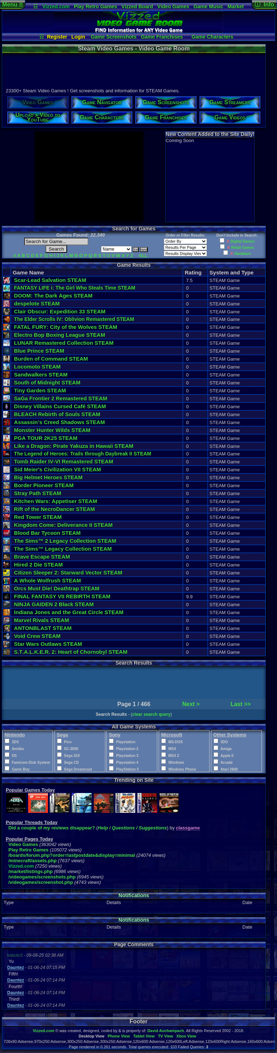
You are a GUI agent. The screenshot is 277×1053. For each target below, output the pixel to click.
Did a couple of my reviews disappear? (51, 827)
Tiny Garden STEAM (40, 390)
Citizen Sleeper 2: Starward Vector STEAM (68, 572)
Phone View (118, 1036)
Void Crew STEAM (37, 636)
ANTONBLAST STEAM (43, 628)
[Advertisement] (133, 69)
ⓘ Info (264, 4)
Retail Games (242, 248)
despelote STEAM (37, 303)
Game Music (208, 6)
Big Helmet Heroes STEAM (48, 477)
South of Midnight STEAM (47, 382)
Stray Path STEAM (37, 493)
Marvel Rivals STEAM (41, 620)
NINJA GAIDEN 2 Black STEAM (54, 604)
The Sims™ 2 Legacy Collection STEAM (65, 541)
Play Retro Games (95, 6)
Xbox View (186, 1036)
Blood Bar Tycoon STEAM (47, 533)
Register (57, 37)
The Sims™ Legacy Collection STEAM (63, 549)
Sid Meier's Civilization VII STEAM (57, 469)
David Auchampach (166, 1030)
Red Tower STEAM (38, 517)
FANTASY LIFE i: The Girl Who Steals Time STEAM (74, 288)
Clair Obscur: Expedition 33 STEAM (59, 311)
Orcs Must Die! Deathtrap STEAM (57, 588)
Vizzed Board (137, 6)
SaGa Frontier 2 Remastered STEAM (60, 398)
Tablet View (144, 1036)
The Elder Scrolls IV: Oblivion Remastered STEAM (74, 319)
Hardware (242, 254)
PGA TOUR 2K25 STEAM (46, 438)
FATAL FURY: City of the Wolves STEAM (65, 327)
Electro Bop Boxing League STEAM (59, 335)
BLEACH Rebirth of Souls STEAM (57, 414)
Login (78, 37)
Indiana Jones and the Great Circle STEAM (68, 612)
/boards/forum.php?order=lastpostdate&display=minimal (71, 855)
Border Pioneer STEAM (44, 485)
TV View (165, 1036)
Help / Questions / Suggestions (132, 827)
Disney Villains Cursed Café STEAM (60, 406)
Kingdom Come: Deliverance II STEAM (63, 525)
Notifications (134, 895)
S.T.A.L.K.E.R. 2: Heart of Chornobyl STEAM (70, 652)
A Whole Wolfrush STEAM (47, 580)
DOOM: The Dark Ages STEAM (53, 295)
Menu (12, 4)
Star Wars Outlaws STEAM (48, 644)
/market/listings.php (30, 871)
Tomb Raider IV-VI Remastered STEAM (63, 461)
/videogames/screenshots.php (41, 877)
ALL (143, 255)
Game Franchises (162, 37)
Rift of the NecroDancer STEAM (54, 509)
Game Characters (212, 37)
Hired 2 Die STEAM (38, 564)
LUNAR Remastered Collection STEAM (64, 343)
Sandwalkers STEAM (40, 374)
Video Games (173, 6)
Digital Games (242, 241)
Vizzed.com (56, 6)
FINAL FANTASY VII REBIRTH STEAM (62, 596)
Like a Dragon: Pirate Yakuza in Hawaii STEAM (73, 446)
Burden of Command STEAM (51, 359)
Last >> (240, 704)
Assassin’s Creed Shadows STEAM (59, 422)
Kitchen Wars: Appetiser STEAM (55, 501)
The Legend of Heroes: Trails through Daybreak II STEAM (82, 454)
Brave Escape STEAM (42, 557)
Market (236, 6)
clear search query (151, 714)
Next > (190, 704)
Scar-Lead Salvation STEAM (50, 280)
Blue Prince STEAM (39, 351)
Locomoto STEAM (37, 367)
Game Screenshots (114, 37)
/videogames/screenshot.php (40, 882)
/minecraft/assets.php (32, 860)
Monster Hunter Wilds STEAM (52, 430)
